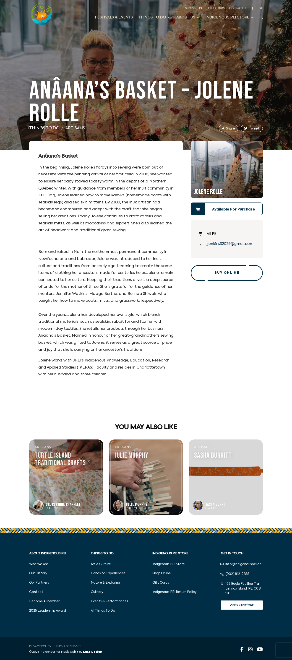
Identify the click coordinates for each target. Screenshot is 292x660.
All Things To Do (103, 610)
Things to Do (152, 18)
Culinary (97, 592)
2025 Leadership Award (47, 610)
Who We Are (38, 564)
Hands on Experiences (108, 573)
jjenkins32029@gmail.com (230, 244)
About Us (185, 18)
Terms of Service (68, 646)
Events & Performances (109, 601)
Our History (38, 573)
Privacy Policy (40, 646)
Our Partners (39, 582)
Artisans (75, 128)
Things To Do (44, 128)
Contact (36, 592)
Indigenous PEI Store (227, 18)
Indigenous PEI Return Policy (174, 592)
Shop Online (194, 8)
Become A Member (44, 601)
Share (228, 128)
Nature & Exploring (105, 582)
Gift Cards (216, 8)
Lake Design (92, 652)
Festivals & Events (114, 18)
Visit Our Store (242, 605)
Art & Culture (101, 564)
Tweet (251, 128)
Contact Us (238, 8)
